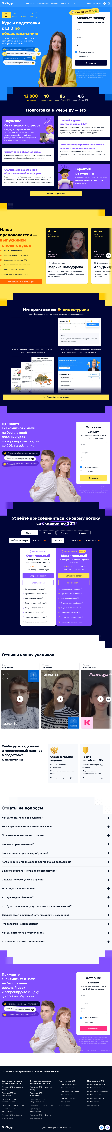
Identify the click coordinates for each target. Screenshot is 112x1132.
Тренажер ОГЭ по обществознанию (37, 1100)
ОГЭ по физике (93, 1102)
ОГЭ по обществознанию (97, 1091)
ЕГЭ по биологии (65, 1095)
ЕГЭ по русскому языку (68, 1084)
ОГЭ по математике (95, 1088)
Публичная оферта (48, 1128)
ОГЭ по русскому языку (96, 1084)
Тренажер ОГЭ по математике (37, 1094)
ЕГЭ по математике (66, 1088)
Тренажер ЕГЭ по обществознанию (9, 1100)
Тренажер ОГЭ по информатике (37, 1110)
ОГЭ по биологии (94, 1095)
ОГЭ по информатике (95, 1098)
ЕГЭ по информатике (67, 1098)
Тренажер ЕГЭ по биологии (13, 1105)
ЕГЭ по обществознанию (69, 1091)
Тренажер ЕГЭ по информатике (9, 1110)
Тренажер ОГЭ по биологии (41, 1105)
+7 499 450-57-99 (64, 1128)
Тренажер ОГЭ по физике (40, 1115)
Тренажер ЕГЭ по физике (12, 1115)
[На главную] (7, 1127)
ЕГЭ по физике (65, 1102)
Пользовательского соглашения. (94, 77)
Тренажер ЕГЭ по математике (9, 1094)
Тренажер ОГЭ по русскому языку (41, 1088)
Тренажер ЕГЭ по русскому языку (13, 1088)
